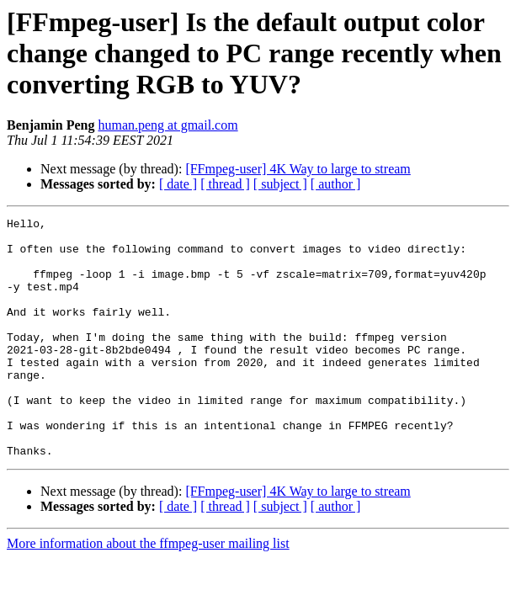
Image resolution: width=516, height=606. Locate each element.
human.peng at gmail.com (167, 125)
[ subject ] (280, 184)
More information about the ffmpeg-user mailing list (148, 591)
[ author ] (336, 184)
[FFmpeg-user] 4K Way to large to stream (297, 169)
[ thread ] (225, 184)
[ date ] (178, 184)
